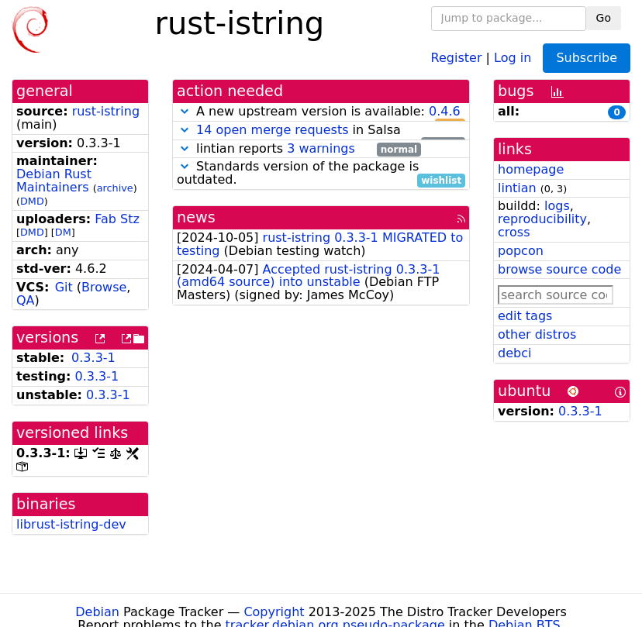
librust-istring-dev (71, 524)
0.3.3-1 (93, 357)
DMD (32, 201)
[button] (184, 111)
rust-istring (106, 111)
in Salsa (321, 130)
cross (514, 232)
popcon (521, 250)
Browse (103, 287)
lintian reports (299, 149)
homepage (531, 169)
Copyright (273, 612)
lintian (517, 188)
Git (64, 287)
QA (25, 300)
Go (603, 18)
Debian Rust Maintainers (53, 181)
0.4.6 (445, 111)
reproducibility (542, 219)
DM (63, 232)
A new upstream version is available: (321, 112)
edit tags (525, 315)
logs (557, 205)
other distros (537, 334)
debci (514, 353)
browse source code (559, 269)
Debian (97, 612)
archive (115, 188)
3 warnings (321, 148)
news (196, 217)
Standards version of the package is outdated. (321, 173)
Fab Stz (117, 219)
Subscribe (586, 57)
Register (456, 57)
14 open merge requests (272, 129)
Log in (512, 57)
